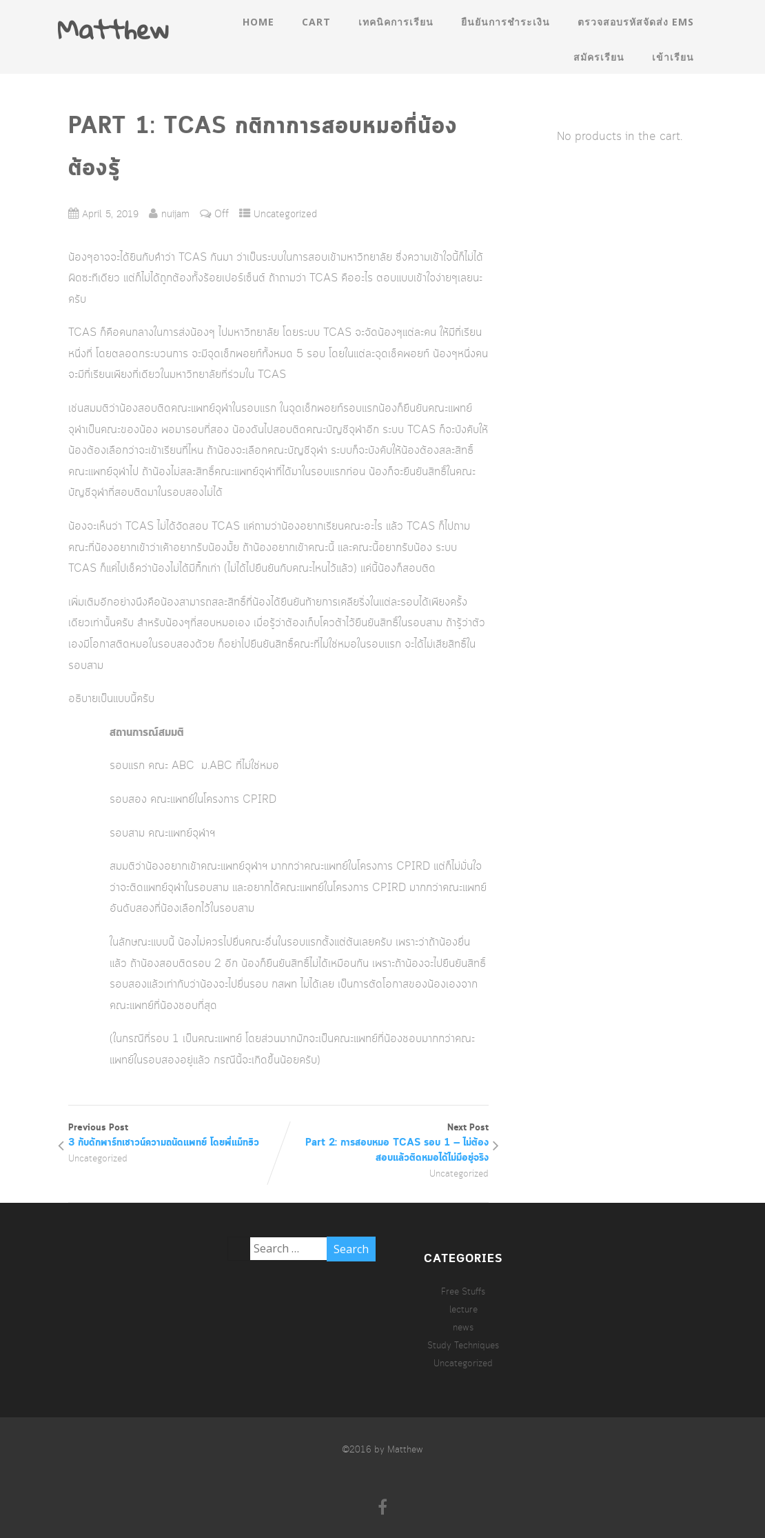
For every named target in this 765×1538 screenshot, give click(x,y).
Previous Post (173, 1135)
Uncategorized (285, 214)
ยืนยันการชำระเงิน (505, 21)
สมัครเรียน (598, 56)
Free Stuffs (463, 1292)
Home (258, 21)
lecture (463, 1310)
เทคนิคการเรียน (396, 21)
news (463, 1327)
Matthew (113, 29)
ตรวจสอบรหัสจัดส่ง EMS (636, 21)
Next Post (383, 1143)
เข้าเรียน (673, 56)
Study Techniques (463, 1345)
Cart (316, 21)
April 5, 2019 (110, 214)
